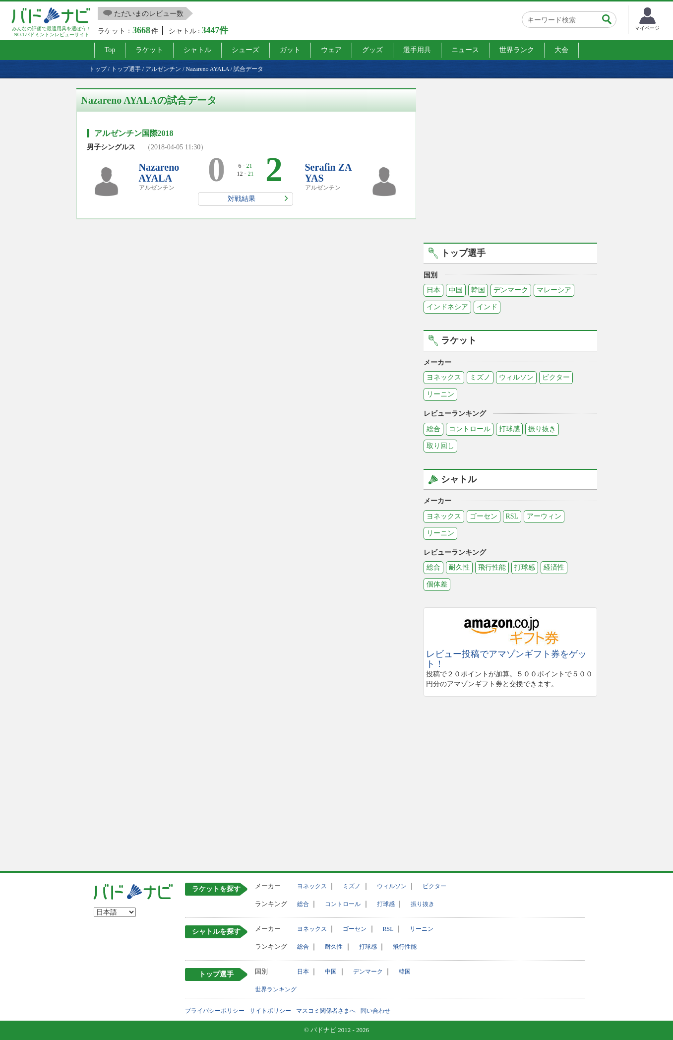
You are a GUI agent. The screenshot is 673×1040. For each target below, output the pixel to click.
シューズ (245, 50)
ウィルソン (516, 377)
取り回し (440, 446)
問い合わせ (375, 1010)
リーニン (440, 394)
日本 (433, 290)
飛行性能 (492, 567)
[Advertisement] (510, 157)
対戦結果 (241, 198)
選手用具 (417, 50)
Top (110, 50)
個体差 (437, 584)
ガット (290, 50)
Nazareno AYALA (159, 173)
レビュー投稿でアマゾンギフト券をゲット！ (506, 659)
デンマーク (510, 290)
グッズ (372, 50)
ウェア (331, 50)
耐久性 (459, 567)
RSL (512, 516)
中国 (456, 290)
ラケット (149, 50)
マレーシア (554, 290)
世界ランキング (276, 989)
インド (487, 307)
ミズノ (480, 377)
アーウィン (544, 516)
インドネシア (447, 307)
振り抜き (542, 429)
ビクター (556, 377)
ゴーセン (483, 516)
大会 (561, 50)
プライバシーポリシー (215, 1010)
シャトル (197, 50)
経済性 (554, 567)
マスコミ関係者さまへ (326, 1010)
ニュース (465, 50)
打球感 (509, 429)
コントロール (469, 429)
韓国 (478, 290)
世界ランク (516, 50)
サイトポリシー (270, 1010)
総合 (433, 429)
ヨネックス (444, 377)
